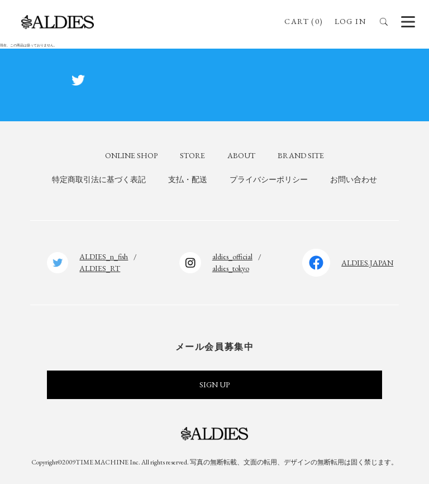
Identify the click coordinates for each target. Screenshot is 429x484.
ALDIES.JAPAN (367, 263)
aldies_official (232, 257)
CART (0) (303, 21)
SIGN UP (214, 384)
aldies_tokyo (230, 268)
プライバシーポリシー (269, 179)
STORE (192, 155)
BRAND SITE (301, 155)
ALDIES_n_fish (103, 257)
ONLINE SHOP (131, 155)
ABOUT (241, 155)
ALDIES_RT (99, 268)
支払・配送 (187, 179)
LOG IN (350, 21)
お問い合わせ (353, 179)
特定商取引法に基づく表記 (99, 179)
